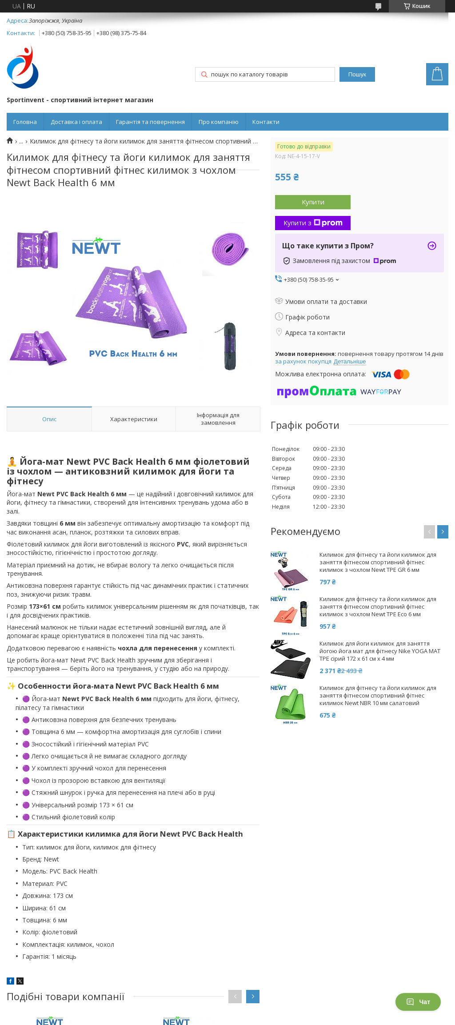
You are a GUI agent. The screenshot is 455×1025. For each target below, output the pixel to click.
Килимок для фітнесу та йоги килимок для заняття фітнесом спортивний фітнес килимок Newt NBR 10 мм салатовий (377, 695)
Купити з (313, 222)
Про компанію (219, 122)
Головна (25, 122)
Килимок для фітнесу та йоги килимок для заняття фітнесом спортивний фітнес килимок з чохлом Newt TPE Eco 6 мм (377, 606)
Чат (418, 1002)
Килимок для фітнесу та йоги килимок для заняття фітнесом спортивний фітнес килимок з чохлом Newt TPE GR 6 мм (377, 562)
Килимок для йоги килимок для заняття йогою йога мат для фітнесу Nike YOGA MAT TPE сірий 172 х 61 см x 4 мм (379, 651)
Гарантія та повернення (150, 122)
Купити (313, 201)
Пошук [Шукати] (357, 74)
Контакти (265, 122)
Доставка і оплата (76, 122)
